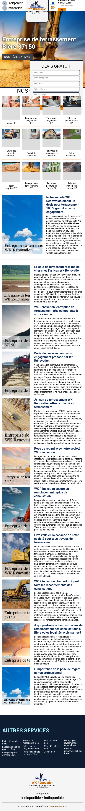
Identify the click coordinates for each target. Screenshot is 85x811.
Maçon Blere (49, 752)
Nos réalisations (17, 56)
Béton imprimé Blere (50, 741)
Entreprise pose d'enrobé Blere (9, 753)
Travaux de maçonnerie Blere (31, 741)
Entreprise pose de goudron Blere (11, 748)
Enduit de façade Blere (10, 742)
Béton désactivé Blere (51, 747)
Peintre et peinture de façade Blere (31, 753)
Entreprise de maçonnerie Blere (31, 747)
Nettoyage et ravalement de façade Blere (71, 743)
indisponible (12, 3)
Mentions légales (58, 807)
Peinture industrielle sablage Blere (73, 751)
